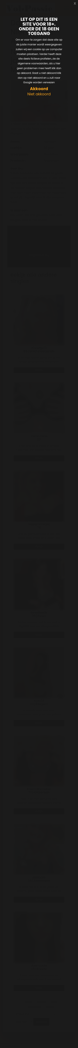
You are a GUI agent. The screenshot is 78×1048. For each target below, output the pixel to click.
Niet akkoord (39, 94)
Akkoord (39, 88)
